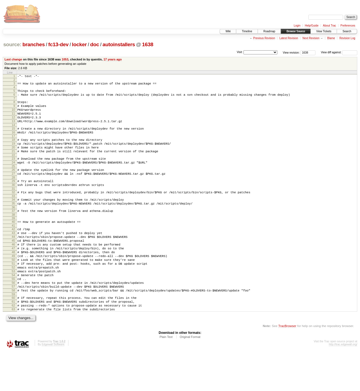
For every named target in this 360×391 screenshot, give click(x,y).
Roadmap (269, 31)
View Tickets (323, 31)
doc (94, 44)
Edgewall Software (53, 383)
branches (33, 44)
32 (13, 210)
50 (13, 288)
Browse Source (295, 31)
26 (13, 184)
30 (13, 202)
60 (13, 333)
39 (13, 239)
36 (13, 227)
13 (13, 128)
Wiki (228, 31)
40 (13, 243)
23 (13, 171)
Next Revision (311, 38)
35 (13, 223)
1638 (147, 44)
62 (13, 343)
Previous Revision (264, 38)
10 (13, 114)
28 (13, 194)
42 (13, 251)
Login (297, 25)
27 (13, 189)
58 (13, 325)
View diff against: (339, 52)
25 (13, 181)
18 (13, 149)
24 (13, 176)
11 (13, 119)
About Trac (329, 25)
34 (13, 218)
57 (13, 321)
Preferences (348, 25)
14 (13, 133)
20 (13, 159)
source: (12, 44)
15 (13, 136)
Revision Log (347, 38)
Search (346, 31)
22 (13, 168)
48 (13, 279)
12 (13, 124)
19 (13, 154)
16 (13, 141)
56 (13, 316)
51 (13, 293)
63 (13, 347)
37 (13, 231)
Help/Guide (311, 25)
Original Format (190, 376)
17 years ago (112, 59)
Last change (13, 59)
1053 (65, 59)
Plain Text (166, 376)
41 (13, 247)
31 (13, 206)
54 (13, 307)
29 (13, 197)
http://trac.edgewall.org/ (343, 383)
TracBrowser (287, 365)
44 (13, 260)
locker (79, 44)
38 (13, 236)
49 (13, 283)
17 (13, 146)
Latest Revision (288, 38)
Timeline (247, 31)
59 (13, 330)
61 (13, 338)
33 (13, 215)
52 (13, 297)
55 (13, 311)
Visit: (240, 52)
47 (13, 274)
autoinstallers (119, 44)
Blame (331, 38)
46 (13, 270)
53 (13, 302)
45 (13, 265)
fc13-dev (58, 44)
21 (13, 163)
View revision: (291, 52)
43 (13, 256)
